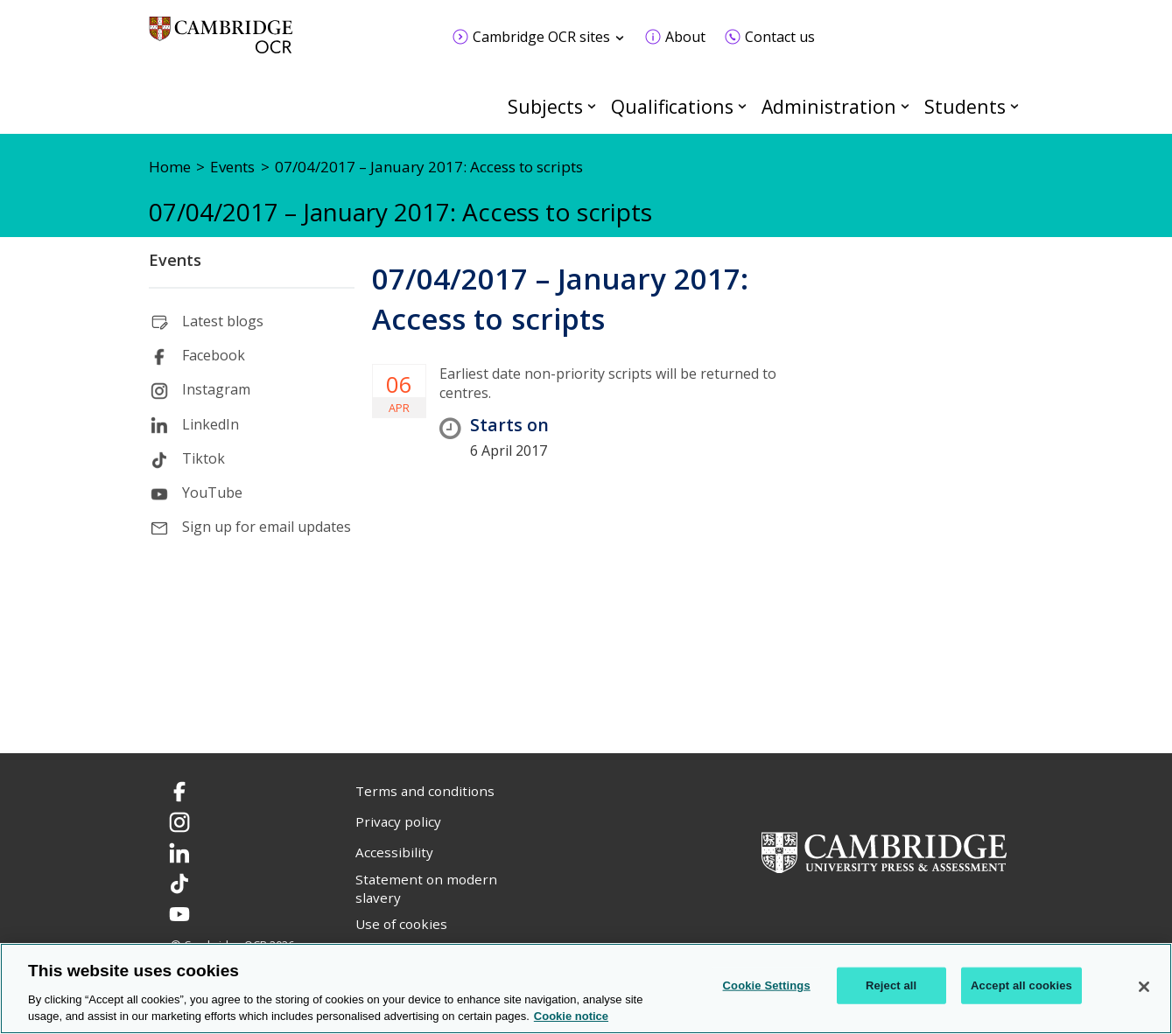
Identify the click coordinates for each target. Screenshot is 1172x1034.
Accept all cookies (1021, 985)
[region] (586, 988)
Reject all (891, 985)
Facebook (213, 355)
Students (965, 106)
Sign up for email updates (266, 526)
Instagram (216, 389)
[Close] (1144, 987)
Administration (828, 106)
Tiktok (203, 458)
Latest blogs (222, 321)
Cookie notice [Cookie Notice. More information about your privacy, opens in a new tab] (571, 1016)
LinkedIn (210, 424)
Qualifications (672, 106)
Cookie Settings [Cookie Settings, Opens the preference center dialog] (767, 985)
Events (175, 259)
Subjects (545, 106)
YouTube (212, 492)
